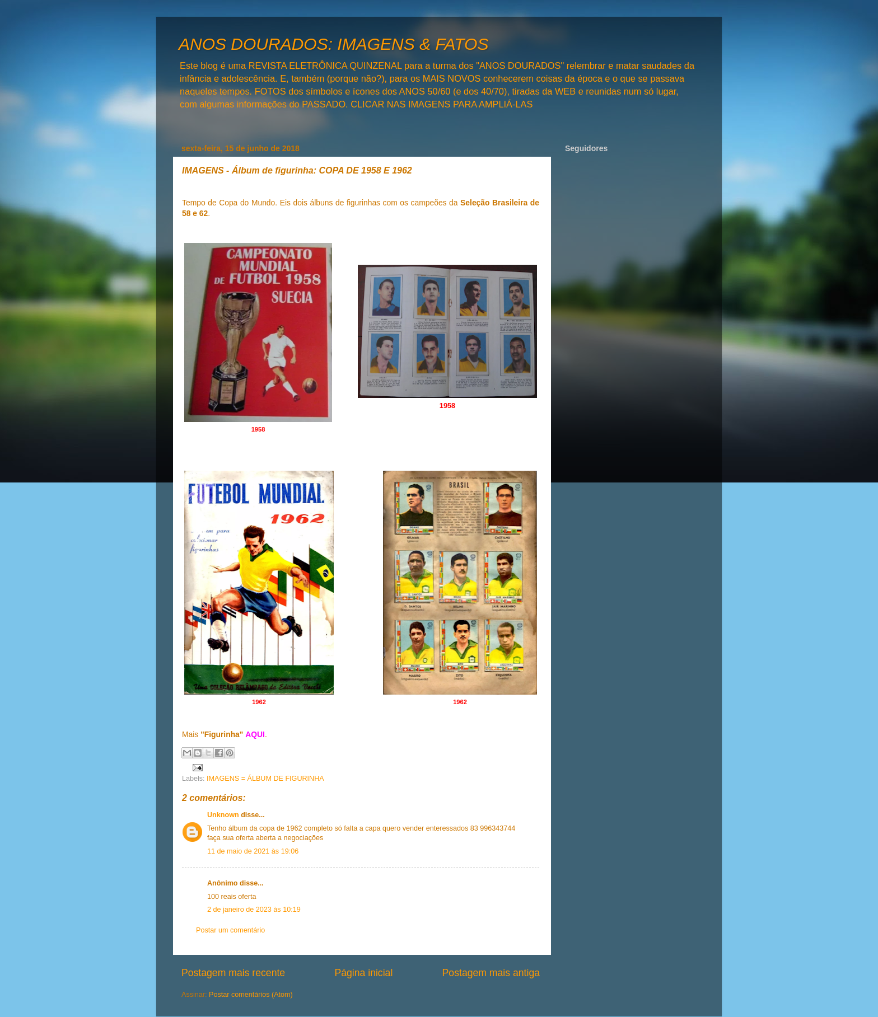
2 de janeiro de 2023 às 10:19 (254, 909)
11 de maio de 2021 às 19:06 (252, 851)
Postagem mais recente (233, 972)
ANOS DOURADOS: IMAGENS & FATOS (333, 44)
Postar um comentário (230, 930)
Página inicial (363, 972)
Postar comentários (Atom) (251, 995)
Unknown (223, 815)
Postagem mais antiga (491, 972)
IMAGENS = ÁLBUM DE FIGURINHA (265, 778)
